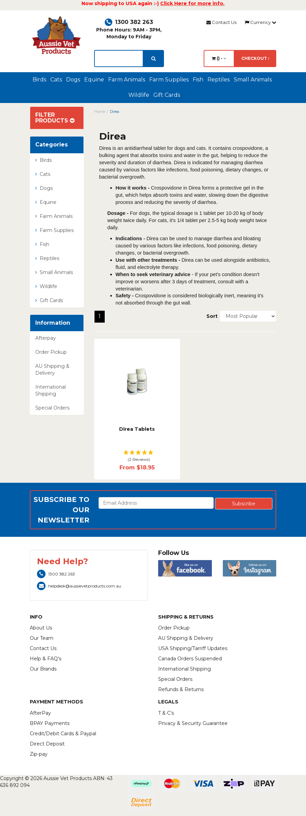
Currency (260, 22)
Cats (56, 79)
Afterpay (45, 338)
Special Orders (52, 408)
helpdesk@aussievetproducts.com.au (79, 585)
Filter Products (55, 118)
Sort (210, 316)
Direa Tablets (137, 429)
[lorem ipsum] (118, 58)
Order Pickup (51, 352)
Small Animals (253, 79)
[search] (153, 58)
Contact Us (221, 22)
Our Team (41, 638)
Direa (114, 111)
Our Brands (43, 669)
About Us (41, 628)
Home (99, 111)
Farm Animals (126, 79)
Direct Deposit (47, 744)
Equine (94, 79)
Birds (39, 79)
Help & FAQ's (45, 659)
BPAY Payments (49, 723)
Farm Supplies (169, 79)
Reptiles (218, 79)
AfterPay (40, 713)
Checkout (255, 58)
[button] (137, 456)
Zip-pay (39, 754)
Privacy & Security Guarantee (193, 723)
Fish (198, 79)
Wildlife (138, 95)
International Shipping (50, 390)
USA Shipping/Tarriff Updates (192, 648)
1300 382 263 (129, 22)
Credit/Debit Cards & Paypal (63, 733)
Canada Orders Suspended (190, 659)
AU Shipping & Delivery (52, 369)
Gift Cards (166, 95)
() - (219, 58)
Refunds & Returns (181, 689)
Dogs (73, 79)
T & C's (166, 713)
